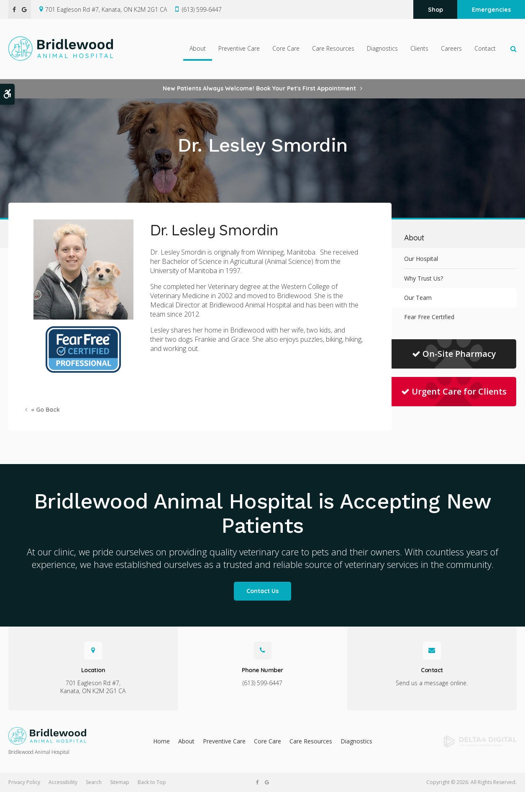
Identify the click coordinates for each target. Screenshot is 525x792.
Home (161, 741)
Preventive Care (239, 49)
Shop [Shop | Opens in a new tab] (435, 9)
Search (94, 782)
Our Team (418, 298)
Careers (451, 49)
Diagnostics (382, 49)
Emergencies (491, 9)
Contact (485, 49)
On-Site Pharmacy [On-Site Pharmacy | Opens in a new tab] (454, 353)
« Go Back (45, 409)
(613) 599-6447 (202, 9)
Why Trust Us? (423, 278)
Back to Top (152, 782)
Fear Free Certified (429, 317)
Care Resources (333, 49)
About (198, 49)
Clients (419, 49)
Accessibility (63, 782)
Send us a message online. (432, 683)
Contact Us (262, 591)
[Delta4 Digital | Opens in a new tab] (459, 741)
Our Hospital (421, 259)
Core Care (286, 49)
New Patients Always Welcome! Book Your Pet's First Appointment (259, 88)
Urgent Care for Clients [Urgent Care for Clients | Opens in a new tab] (454, 391)
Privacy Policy (24, 782)
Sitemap (119, 782)
